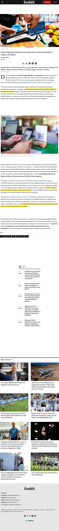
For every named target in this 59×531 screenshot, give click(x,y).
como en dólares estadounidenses (42, 82)
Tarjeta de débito (22, 236)
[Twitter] (27, 516)
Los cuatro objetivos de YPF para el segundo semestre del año (13, 384)
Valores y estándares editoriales (25, 509)
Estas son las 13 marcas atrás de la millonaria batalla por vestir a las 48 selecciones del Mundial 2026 (44, 415)
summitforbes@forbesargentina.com (12, 500)
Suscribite (46, 2)
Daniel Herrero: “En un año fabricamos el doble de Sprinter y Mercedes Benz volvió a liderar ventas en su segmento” (32, 275)
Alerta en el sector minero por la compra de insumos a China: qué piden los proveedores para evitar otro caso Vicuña (43, 386)
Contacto (15, 509)
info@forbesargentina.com (10, 497)
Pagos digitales (5, 236)
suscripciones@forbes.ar (12, 502)
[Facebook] (24, 516)
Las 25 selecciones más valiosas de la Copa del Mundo (44, 474)
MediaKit (3, 509)
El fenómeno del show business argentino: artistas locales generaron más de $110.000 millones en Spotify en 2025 (44, 445)
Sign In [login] (55, 2)
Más (31, 267)
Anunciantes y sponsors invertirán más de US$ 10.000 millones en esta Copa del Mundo (13, 415)
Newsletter (9, 509)
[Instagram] (29, 516)
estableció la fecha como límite (19, 80)
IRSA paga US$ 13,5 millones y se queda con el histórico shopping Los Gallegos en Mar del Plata (32, 323)
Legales (48, 509)
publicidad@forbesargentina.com (12, 495)
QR (14, 236)
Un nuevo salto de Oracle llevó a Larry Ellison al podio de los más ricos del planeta (32, 286)
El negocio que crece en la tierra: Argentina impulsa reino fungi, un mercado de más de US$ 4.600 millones (32, 297)
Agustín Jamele (5, 57)
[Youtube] (32, 516)
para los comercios (24, 197)
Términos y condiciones (39, 509)
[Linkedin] (35, 516)
